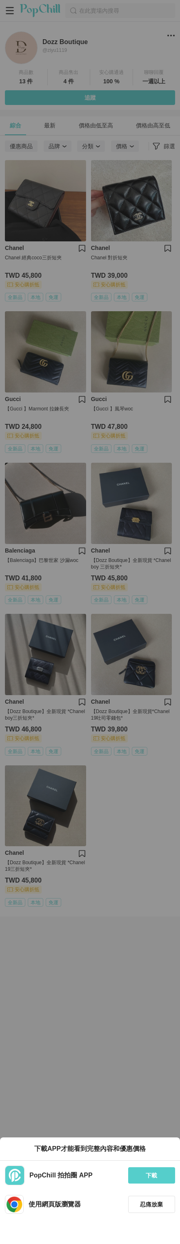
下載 (151, 1175)
